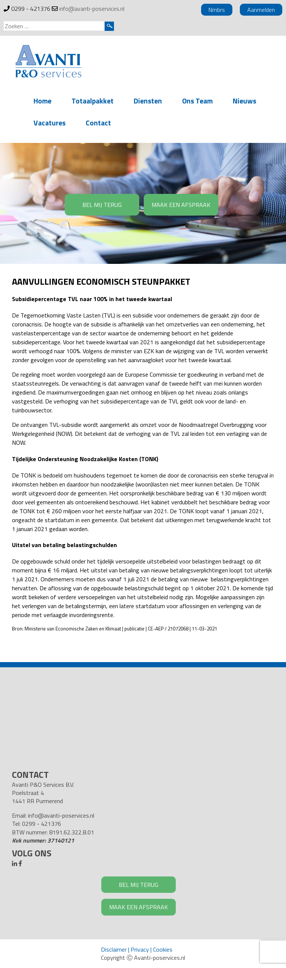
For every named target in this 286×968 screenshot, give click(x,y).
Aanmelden (261, 9)
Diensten (148, 100)
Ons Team (197, 100)
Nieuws (244, 100)
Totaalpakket (93, 100)
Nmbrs (217, 9)
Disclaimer (114, 949)
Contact (98, 122)
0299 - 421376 (30, 8)
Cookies (162, 949)
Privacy (140, 949)
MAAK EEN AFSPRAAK (181, 204)
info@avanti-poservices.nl (91, 8)
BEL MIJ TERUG (102, 204)
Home (42, 100)
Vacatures (50, 122)
